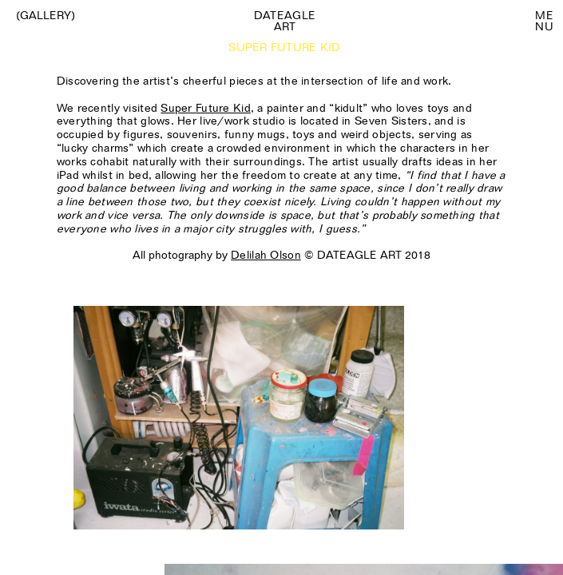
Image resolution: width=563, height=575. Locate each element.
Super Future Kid (205, 107)
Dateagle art (284, 21)
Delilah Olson (266, 254)
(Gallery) (45, 15)
